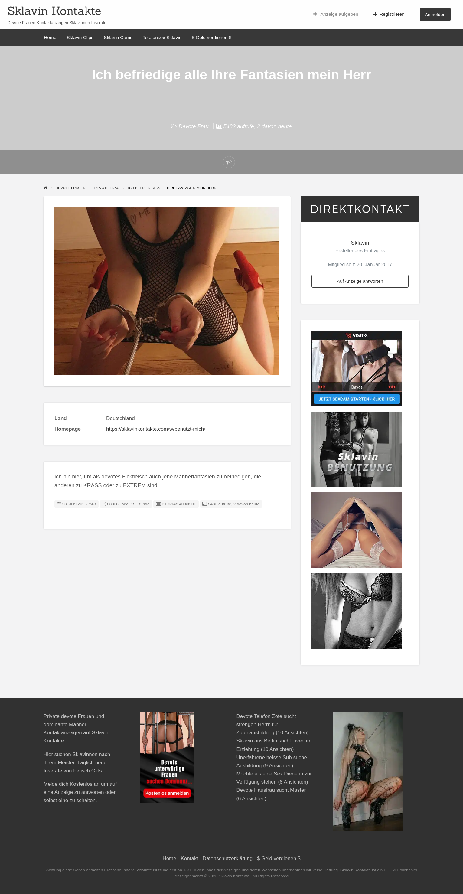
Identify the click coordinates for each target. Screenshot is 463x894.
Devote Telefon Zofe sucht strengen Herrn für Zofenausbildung (266, 724)
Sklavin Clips (80, 37)
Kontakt (189, 858)
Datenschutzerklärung (228, 858)
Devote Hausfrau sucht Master (271, 790)
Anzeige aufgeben (335, 14)
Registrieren (389, 14)
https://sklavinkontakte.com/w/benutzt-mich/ (155, 429)
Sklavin (360, 243)
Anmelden (435, 14)
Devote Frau (193, 126)
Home (50, 37)
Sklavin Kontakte (54, 10)
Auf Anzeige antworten (360, 281)
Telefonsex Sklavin (162, 37)
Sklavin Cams (118, 37)
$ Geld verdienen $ (211, 37)
